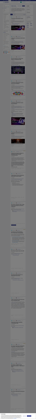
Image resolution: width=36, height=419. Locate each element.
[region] (18, 416)
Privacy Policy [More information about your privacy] (15, 418)
